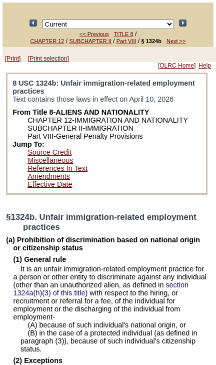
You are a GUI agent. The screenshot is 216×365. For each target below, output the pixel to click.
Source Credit (50, 152)
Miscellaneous (50, 160)
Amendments (49, 176)
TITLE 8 (123, 34)
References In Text (58, 168)
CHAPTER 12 (47, 41)
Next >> (176, 41)
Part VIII (126, 41)
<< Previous (94, 34)
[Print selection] (48, 58)
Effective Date (50, 184)
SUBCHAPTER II (90, 41)
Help (204, 65)
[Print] (12, 58)
